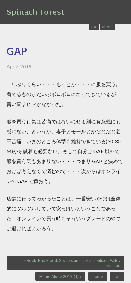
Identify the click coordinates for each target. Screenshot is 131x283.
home (98, 276)
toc (94, 26)
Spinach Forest (35, 11)
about (107, 26)
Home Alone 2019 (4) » (60, 276)
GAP (17, 51)
